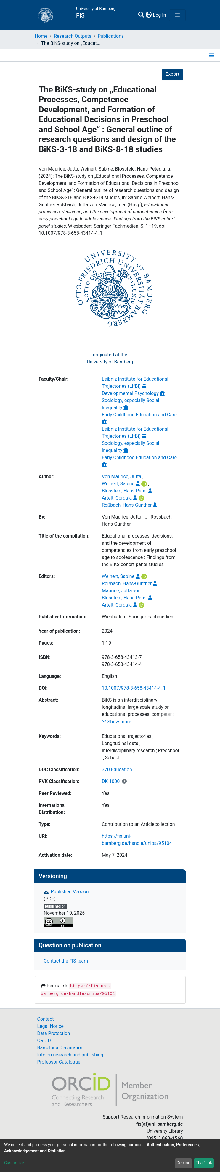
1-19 (106, 643)
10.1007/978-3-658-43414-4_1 (134, 688)
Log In (160, 15)
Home (41, 36)
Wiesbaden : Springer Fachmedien (137, 617)
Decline (183, 1162)
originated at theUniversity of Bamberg (110, 358)
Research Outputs (72, 36)
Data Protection (53, 1033)
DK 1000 (111, 781)
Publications (111, 36)
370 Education (117, 769)
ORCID (44, 1040)
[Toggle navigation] (177, 15)
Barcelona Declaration (60, 1047)
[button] (148, 15)
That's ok (203, 1162)
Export (172, 74)
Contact (45, 1019)
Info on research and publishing (70, 1055)
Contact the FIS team (66, 961)
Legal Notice (50, 1026)
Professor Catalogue (59, 1062)
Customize (14, 1162)
